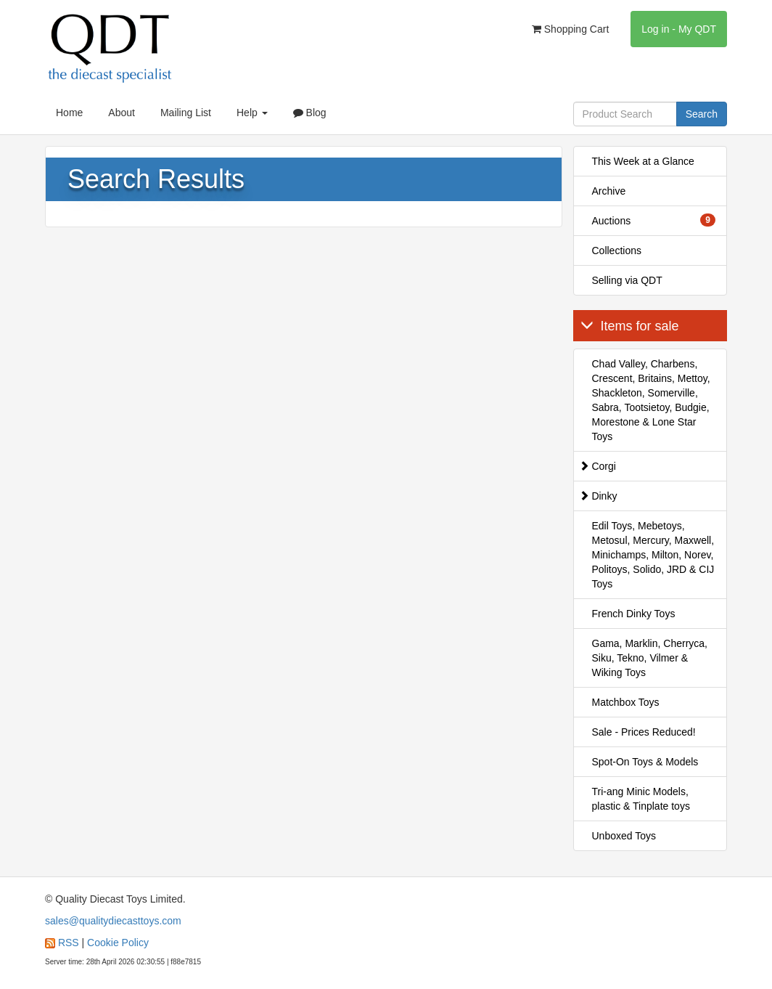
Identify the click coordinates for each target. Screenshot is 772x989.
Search (702, 114)
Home (69, 112)
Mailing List (185, 112)
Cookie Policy (118, 942)
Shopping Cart (570, 29)
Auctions (654, 220)
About (121, 112)
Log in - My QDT (678, 29)
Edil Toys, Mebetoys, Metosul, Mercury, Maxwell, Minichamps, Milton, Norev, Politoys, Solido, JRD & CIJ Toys (653, 555)
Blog (310, 112)
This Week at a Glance (643, 161)
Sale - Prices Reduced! (644, 732)
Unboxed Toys (624, 836)
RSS (68, 942)
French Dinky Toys (634, 613)
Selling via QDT (627, 280)
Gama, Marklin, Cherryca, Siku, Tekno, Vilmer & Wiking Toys (649, 658)
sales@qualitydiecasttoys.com (113, 921)
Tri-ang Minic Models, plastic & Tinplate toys (641, 799)
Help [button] (252, 112)
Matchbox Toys (626, 702)
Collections (616, 250)
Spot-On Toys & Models (645, 762)
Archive (609, 191)
